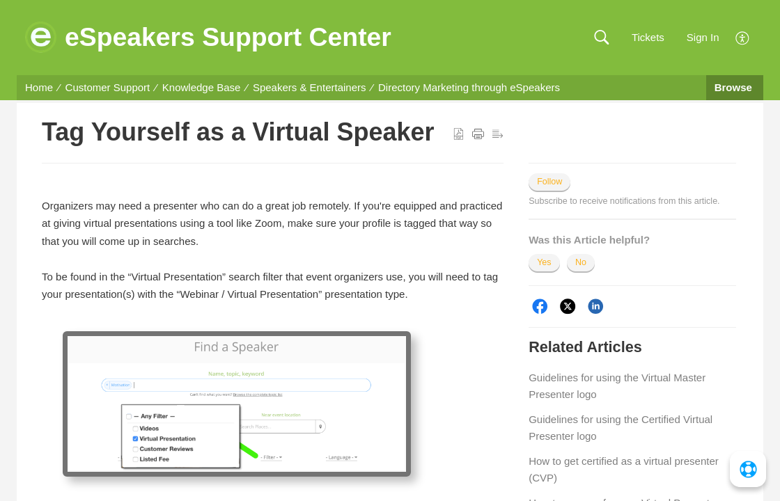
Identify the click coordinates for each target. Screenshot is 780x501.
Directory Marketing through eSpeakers (469, 87)
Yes (544, 262)
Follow (549, 181)
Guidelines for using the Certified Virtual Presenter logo (620, 427)
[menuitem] (743, 36)
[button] (601, 38)
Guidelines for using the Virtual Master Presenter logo (617, 386)
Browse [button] (735, 87)
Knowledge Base (201, 87)
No (580, 262)
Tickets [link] (648, 37)
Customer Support (107, 87)
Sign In (703, 37)
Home (39, 87)
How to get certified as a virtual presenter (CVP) (624, 469)
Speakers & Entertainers (309, 87)
